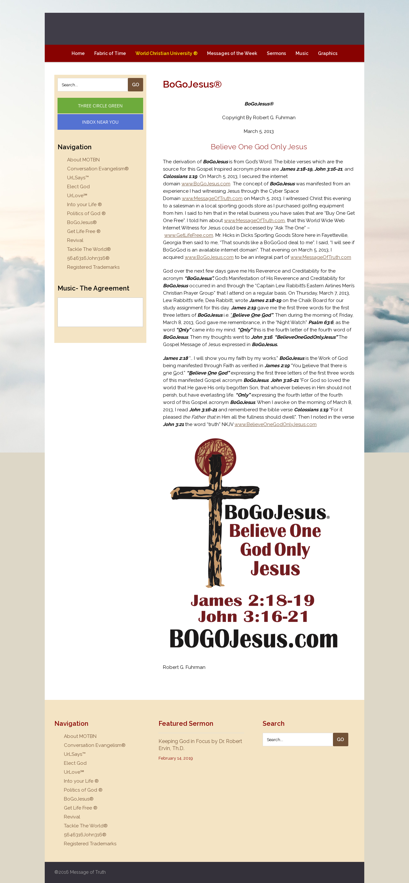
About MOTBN (83, 160)
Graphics (327, 53)
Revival (75, 240)
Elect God (78, 187)
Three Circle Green (100, 106)
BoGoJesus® (82, 222)
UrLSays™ (78, 178)
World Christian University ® (166, 53)
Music (302, 53)
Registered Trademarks (93, 267)
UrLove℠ (77, 195)
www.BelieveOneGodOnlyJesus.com (276, 424)
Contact (204, 70)
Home (78, 53)
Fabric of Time (110, 53)
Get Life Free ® (84, 231)
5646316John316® (88, 258)
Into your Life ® (84, 204)
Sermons (276, 53)
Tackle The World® (89, 249)
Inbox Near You (100, 122)
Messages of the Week (232, 53)
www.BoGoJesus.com (205, 184)
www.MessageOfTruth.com (212, 198)
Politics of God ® (86, 213)
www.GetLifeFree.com (188, 235)
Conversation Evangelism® (98, 169)
